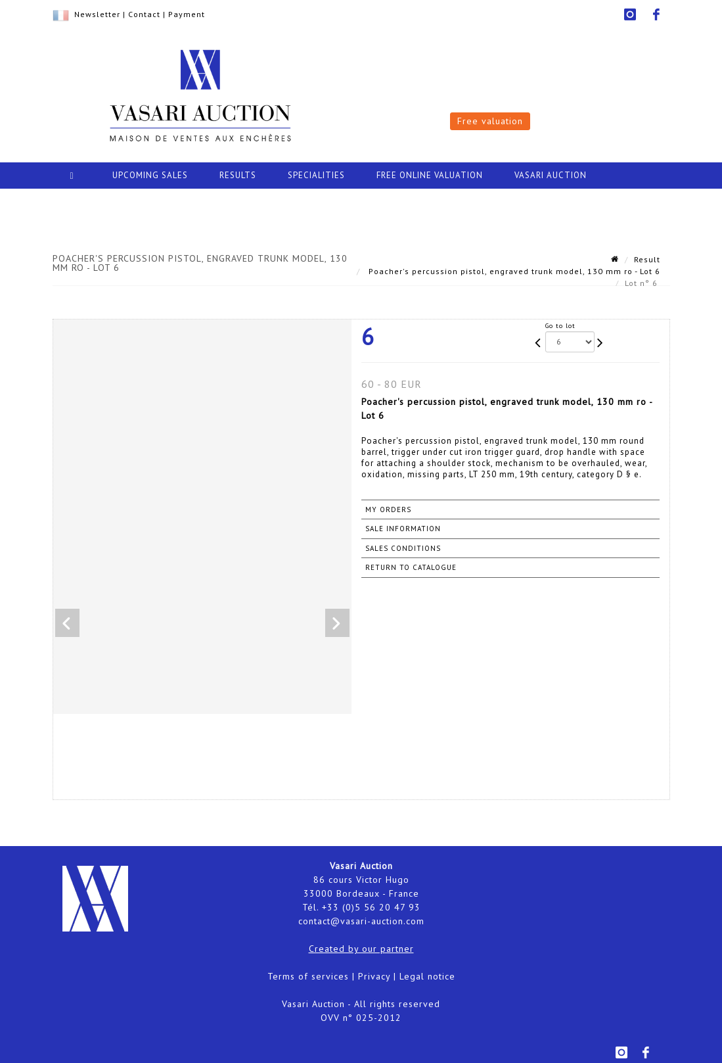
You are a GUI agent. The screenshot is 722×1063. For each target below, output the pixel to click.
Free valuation (490, 121)
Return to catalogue (411, 567)
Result (647, 259)
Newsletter (97, 14)
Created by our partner (361, 949)
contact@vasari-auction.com (361, 921)
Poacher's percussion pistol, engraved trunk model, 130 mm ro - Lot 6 (513, 271)
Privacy (374, 976)
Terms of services (308, 976)
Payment (186, 14)
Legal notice (427, 976)
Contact (144, 14)
